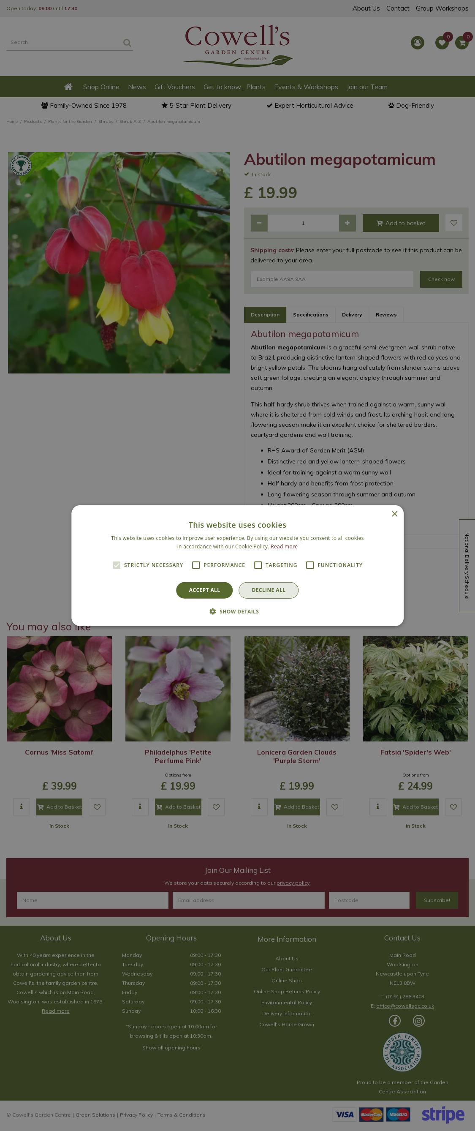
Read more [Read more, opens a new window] (284, 546)
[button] (237, 611)
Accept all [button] (204, 590)
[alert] (237, 565)
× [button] (394, 514)
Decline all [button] (268, 590)
